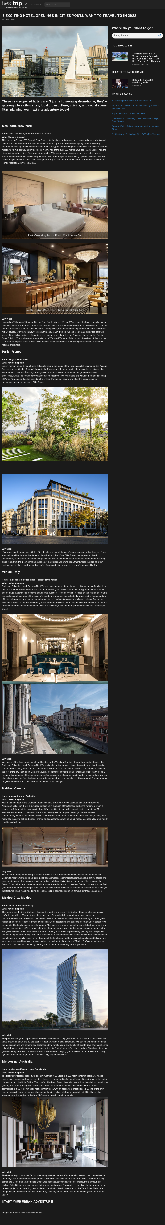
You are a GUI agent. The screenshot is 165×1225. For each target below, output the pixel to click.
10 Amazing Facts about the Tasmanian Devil (132, 100)
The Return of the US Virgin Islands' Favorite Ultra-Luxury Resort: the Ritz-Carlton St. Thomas (146, 57)
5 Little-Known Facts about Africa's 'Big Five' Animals (136, 134)
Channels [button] (36, 4)
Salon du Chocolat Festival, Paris (142, 81)
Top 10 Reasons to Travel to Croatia (128, 113)
